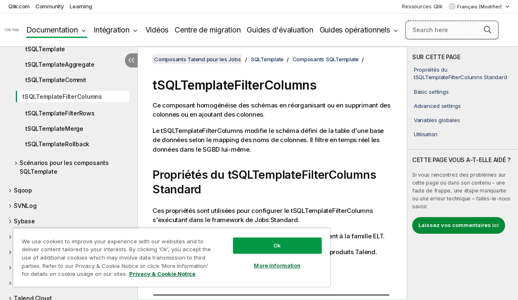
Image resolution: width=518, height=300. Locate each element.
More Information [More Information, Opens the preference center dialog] (263, 259)
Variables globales (437, 120)
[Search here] (452, 30)
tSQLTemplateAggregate (60, 64)
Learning (81, 6)
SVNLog (25, 205)
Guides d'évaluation (280, 29)
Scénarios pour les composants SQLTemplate (64, 167)
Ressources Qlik (422, 6)
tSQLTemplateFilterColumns (62, 96)
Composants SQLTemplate (326, 59)
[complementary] (462, 173)
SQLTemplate (267, 59)
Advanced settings (437, 105)
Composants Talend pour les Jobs (197, 59)
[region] (163, 254)
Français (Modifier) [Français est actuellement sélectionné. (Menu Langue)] (480, 7)
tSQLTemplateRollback (57, 144)
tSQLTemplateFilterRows (60, 113)
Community (49, 6)
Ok (263, 239)
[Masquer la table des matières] (131, 60)
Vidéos (157, 29)
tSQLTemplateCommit (55, 79)
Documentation (52, 29)
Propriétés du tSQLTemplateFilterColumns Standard (460, 73)
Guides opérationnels (355, 29)
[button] (487, 29)
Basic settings (431, 91)
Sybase (24, 221)
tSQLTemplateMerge (54, 128)
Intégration (111, 29)
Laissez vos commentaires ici (458, 225)
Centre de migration (207, 29)
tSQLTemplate (45, 48)
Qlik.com (19, 6)
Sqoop (23, 190)
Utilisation (426, 134)
